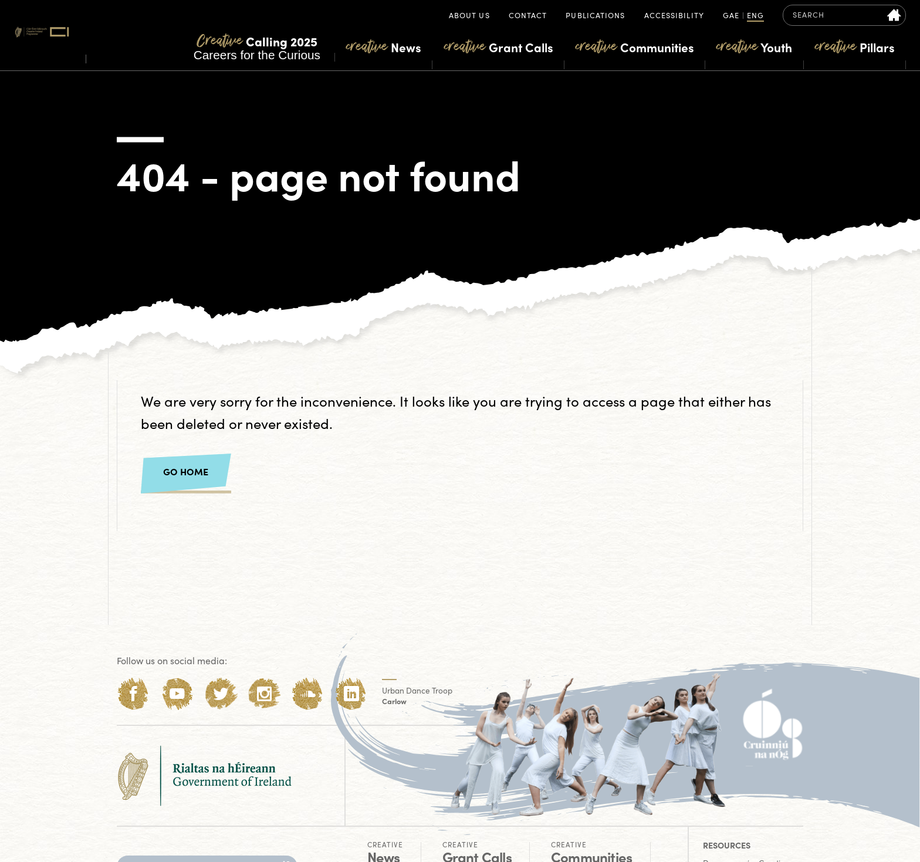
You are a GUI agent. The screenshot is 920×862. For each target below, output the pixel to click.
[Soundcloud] (307, 694)
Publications (595, 16)
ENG (755, 16)
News (383, 47)
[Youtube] (177, 694)
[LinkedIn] (351, 694)
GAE (731, 16)
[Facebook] (133, 694)
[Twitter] (221, 694)
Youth (754, 47)
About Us (469, 16)
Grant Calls (498, 47)
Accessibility (674, 16)
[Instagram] (264, 694)
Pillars (855, 47)
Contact (528, 16)
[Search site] (894, 15)
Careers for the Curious (257, 47)
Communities (635, 47)
